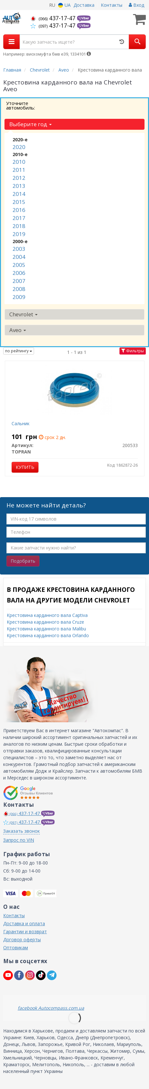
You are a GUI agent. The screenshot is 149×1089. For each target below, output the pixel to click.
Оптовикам (15, 947)
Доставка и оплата (24, 923)
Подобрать (23, 561)
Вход (136, 5)
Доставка (84, 5)
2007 (19, 281)
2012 (19, 177)
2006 (19, 273)
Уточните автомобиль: (20, 105)
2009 (19, 297)
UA (64, 5)
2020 (19, 147)
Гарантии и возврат (25, 931)
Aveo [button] (17, 330)
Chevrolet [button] (23, 314)
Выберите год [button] (30, 124)
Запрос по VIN (18, 840)
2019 (19, 234)
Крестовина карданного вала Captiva (47, 615)
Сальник (21, 423)
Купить (25, 467)
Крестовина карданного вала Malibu (46, 629)
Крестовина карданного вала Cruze (45, 622)
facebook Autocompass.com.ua (51, 1008)
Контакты (111, 5)
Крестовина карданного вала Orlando (48, 635)
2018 (19, 226)
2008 (19, 289)
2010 (19, 161)
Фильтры (132, 351)
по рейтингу (18, 351)
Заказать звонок (21, 831)
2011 (19, 169)
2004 (19, 256)
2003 (19, 248)
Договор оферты (22, 939)
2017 (19, 218)
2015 (19, 202)
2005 (19, 264)
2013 (19, 185)
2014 (19, 194)
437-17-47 (54, 18)
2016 (19, 210)
